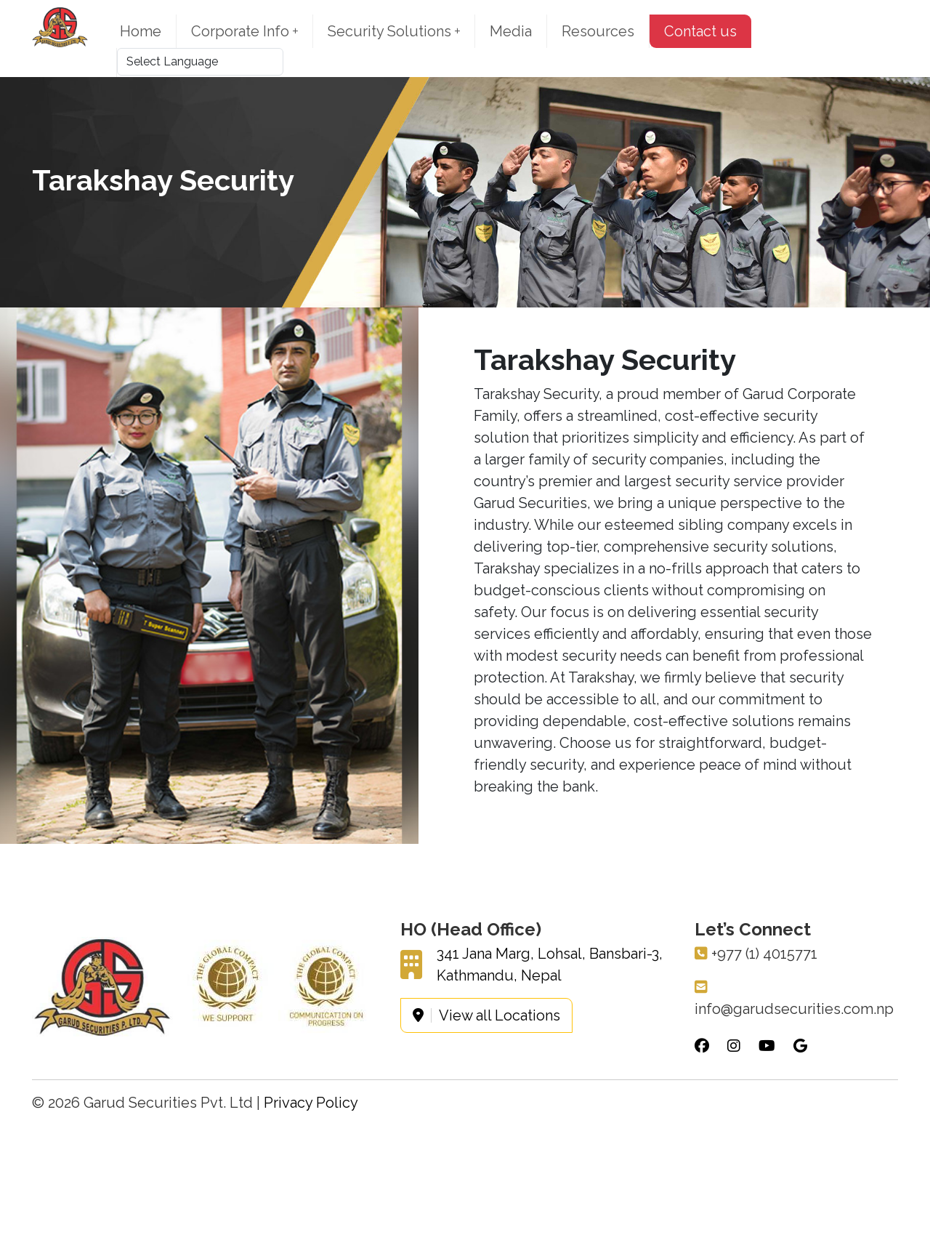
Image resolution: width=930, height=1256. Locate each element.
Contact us (700, 31)
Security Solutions (394, 31)
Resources (598, 31)
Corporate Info (244, 31)
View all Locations (486, 1015)
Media (511, 31)
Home (140, 31)
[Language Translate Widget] (200, 62)
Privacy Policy (311, 1102)
